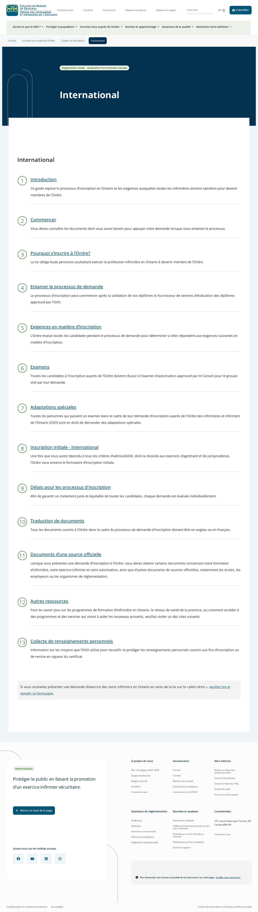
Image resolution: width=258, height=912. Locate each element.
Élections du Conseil (183, 781)
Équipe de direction (141, 775)
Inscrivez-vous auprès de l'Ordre (38, 40)
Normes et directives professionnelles (224, 771)
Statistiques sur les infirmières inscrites (188, 835)
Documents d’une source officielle (65, 554)
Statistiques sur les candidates (188, 842)
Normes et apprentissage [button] (141, 26)
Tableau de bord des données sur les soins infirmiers (191, 827)
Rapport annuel (139, 781)
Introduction (43, 179)
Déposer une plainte (136, 10)
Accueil (12, 40)
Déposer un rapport (166, 10)
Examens (39, 367)
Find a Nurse (109, 10)
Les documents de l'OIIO (185, 792)
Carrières (88, 10)
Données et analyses (183, 820)
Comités (177, 775)
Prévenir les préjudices (142, 836)
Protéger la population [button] (60, 26)
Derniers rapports (182, 847)
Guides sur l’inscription (72, 40)
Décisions (136, 825)
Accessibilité (57, 907)
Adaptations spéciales (53, 407)
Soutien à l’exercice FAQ (226, 783)
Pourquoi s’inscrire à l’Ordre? (60, 253)
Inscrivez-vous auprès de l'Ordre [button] (100, 26)
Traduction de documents (57, 521)
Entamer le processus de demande (66, 286)
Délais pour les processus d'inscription (70, 487)
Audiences (136, 820)
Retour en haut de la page (34, 810)
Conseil (176, 770)
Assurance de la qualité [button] (176, 26)
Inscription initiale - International (64, 447)
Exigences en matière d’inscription (65, 327)
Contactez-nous (65, 10)
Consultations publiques (185, 786)
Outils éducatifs (222, 789)
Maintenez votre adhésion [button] (212, 26)
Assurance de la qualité (226, 794)
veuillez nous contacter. (228, 877)
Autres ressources (49, 601)
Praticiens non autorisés (143, 831)
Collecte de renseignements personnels (71, 641)
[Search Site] (197, 10)
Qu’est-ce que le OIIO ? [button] (27, 26)
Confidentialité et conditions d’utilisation (26, 907)
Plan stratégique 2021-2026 (145, 770)
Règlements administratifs (144, 842)
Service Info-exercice (224, 778)
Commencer (43, 219)
